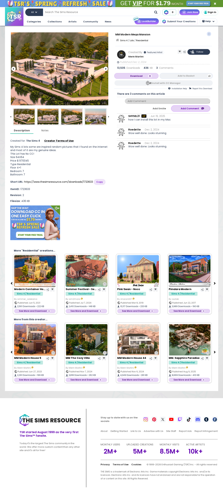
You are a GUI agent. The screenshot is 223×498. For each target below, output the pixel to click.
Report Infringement (206, 431)
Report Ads (185, 431)
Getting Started (119, 431)
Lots (132, 40)
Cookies (136, 464)
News (108, 21)
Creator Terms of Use (59, 141)
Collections (55, 21)
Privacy (105, 464)
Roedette (134, 129)
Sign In (209, 12)
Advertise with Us (153, 431)
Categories (34, 21)
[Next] (106, 69)
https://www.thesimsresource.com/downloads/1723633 (58, 182)
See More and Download (34, 310)
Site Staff (171, 431)
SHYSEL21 (134, 116)
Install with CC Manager (166, 83)
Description (22, 130)
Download (136, 75)
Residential (142, 40)
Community (90, 21)
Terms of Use (120, 464)
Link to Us (136, 431)
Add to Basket (186, 75)
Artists (72, 21)
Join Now (192, 12)
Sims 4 (124, 40)
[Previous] (13, 69)
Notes (45, 130)
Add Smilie (159, 108)
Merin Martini (135, 56)
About (104, 431)
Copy (99, 182)
